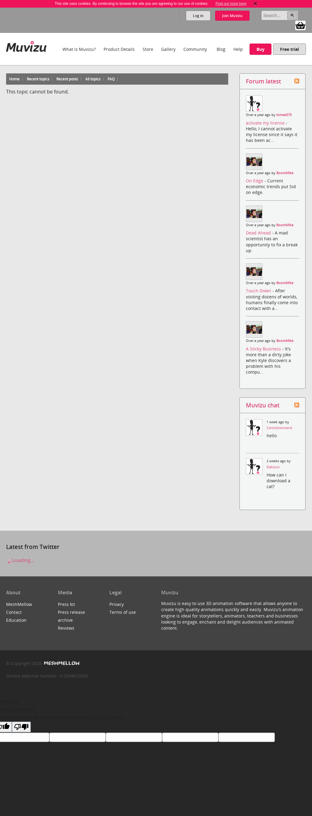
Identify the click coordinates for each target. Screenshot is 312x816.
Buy (260, 49)
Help (238, 49)
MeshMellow (19, 604)
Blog (221, 49)
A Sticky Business (264, 349)
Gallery (168, 49)
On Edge (255, 181)
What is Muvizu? (79, 49)
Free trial (289, 49)
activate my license (266, 123)
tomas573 (284, 115)
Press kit (66, 604)
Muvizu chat (262, 405)
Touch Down (259, 291)
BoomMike (284, 173)
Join (232, 15)
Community (195, 49)
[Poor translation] (21, 727)
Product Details (119, 49)
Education (16, 620)
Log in (198, 15)
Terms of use (122, 612)
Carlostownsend (279, 428)
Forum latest (263, 81)
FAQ (111, 79)
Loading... (20, 560)
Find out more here (230, 4)
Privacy (116, 604)
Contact (14, 612)
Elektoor (273, 467)
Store (148, 49)
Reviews (66, 628)
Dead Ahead (259, 233)
